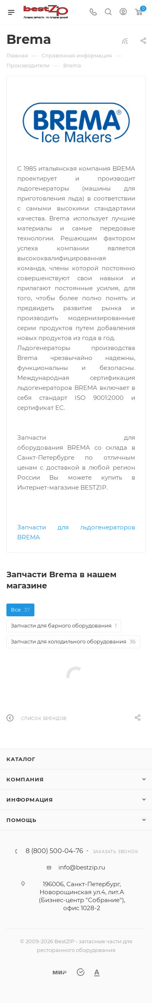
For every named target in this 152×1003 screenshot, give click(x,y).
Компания (25, 779)
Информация (29, 799)
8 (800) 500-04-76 (54, 851)
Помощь (21, 820)
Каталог (21, 759)
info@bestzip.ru (81, 867)
